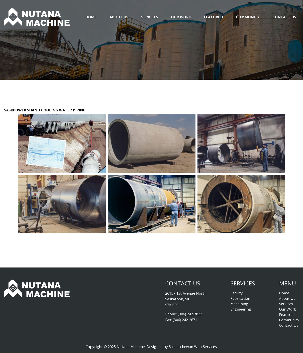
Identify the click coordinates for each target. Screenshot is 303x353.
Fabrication (240, 298)
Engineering (240, 309)
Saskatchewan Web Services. (193, 346)
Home (91, 17)
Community (248, 17)
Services (149, 17)
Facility (236, 293)
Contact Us (284, 17)
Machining (239, 303)
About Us (119, 17)
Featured (213, 17)
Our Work (181, 17)
